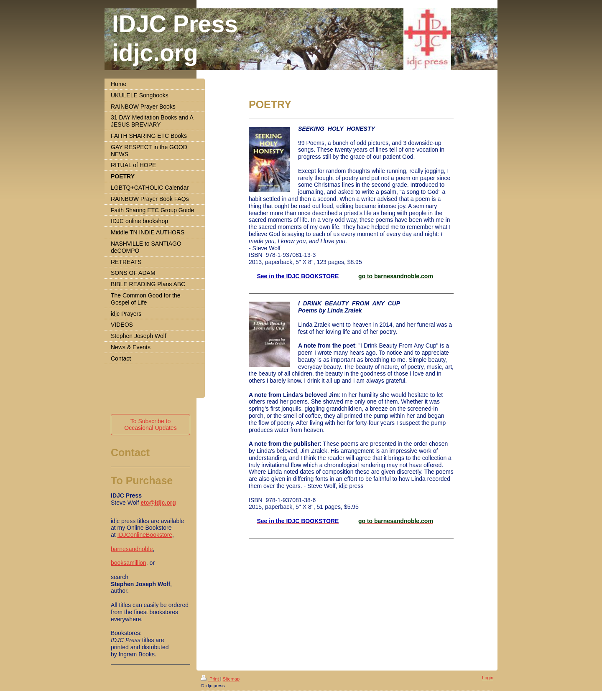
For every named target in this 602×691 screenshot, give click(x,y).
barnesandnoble (132, 549)
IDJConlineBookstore (145, 534)
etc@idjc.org (158, 502)
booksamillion (128, 562)
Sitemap (231, 678)
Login (487, 677)
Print (210, 678)
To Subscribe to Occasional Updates (150, 425)
